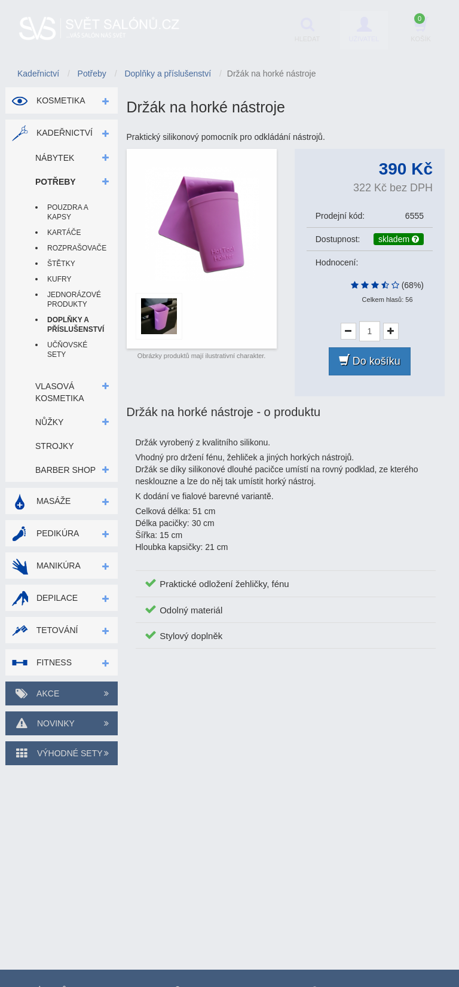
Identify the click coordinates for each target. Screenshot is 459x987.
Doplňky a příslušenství (73, 325)
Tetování (44, 630)
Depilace (44, 597)
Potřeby (55, 182)
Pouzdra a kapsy (67, 212)
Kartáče (64, 232)
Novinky (61, 723)
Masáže (41, 501)
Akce (61, 693)
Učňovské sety (67, 350)
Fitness (41, 662)
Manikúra (46, 565)
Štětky (61, 263)
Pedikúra (45, 533)
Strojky (54, 446)
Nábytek (54, 158)
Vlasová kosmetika (59, 392)
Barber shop (65, 470)
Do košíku (369, 361)
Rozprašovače (73, 248)
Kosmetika (48, 100)
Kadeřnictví (52, 132)
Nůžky (49, 422)
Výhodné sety (61, 753)
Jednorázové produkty (73, 299)
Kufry (59, 279)
